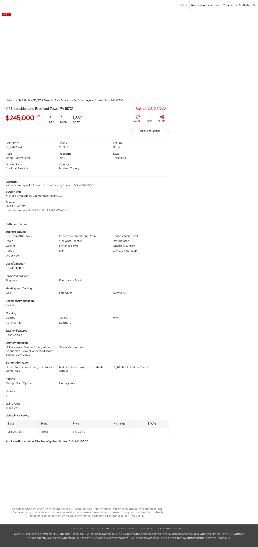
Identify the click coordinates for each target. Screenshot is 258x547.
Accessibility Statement (136, 528)
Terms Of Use (79, 528)
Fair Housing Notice (173, 528)
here (173, 538)
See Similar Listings (150, 131)
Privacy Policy (103, 528)
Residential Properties (205, 5)
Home (184, 5)
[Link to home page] (4, 5)
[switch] (138, 120)
